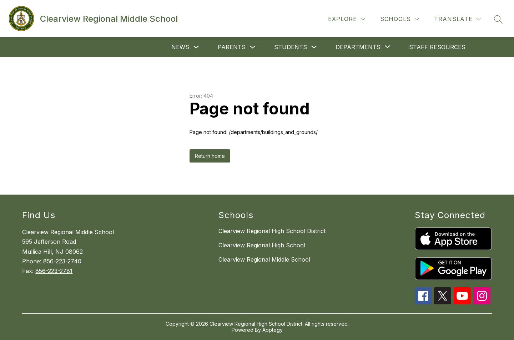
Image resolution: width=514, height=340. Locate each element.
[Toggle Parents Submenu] (252, 47)
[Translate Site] (457, 19)
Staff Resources (437, 47)
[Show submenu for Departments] (358, 47)
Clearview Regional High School (261, 245)
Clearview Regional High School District (272, 231)
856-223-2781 (53, 270)
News (180, 47)
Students (290, 47)
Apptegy (272, 330)
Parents (232, 47)
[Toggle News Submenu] (196, 47)
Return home (210, 156)
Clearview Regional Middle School (264, 259)
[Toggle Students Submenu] (314, 47)
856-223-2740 (62, 261)
